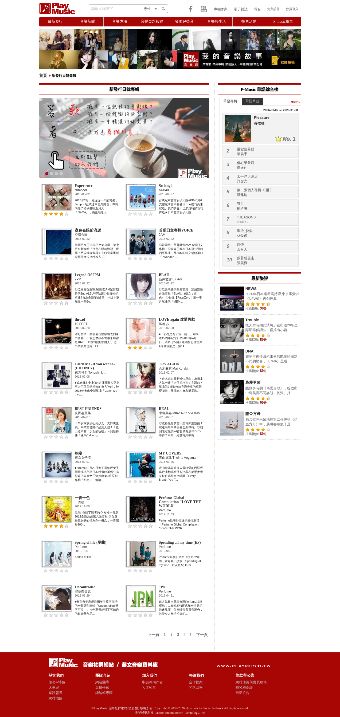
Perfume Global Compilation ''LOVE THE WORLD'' (180, 502)
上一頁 (153, 635)
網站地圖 (55, 698)
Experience (84, 186)
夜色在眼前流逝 (88, 230)
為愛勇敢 (252, 382)
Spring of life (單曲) (91, 542)
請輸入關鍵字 (102, 9)
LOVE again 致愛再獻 (177, 320)
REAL (164, 409)
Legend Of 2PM (87, 275)
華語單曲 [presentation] (252, 101)
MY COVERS (170, 453)
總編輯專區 (104, 693)
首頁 (43, 75)
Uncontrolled (85, 587)
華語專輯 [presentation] (230, 101)
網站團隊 (102, 682)
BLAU (164, 275)
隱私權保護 (244, 687)
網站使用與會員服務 (251, 682)
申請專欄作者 (152, 682)
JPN (162, 587)
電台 (257, 9)
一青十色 (82, 498)
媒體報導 (55, 693)
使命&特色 (57, 682)
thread (80, 320)
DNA (249, 351)
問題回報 (196, 687)
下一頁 (202, 635)
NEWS (251, 289)
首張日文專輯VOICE (176, 230)
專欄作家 (221, 9)
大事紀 (54, 687)
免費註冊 (273, 9)
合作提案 (196, 682)
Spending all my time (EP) (180, 542)
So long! (165, 186)
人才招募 (149, 687)
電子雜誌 (241, 9)
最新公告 (242, 693)
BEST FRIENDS (88, 409)
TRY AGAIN (169, 364)
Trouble (252, 320)
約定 (78, 453)
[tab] (230, 101)
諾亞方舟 (252, 414)
